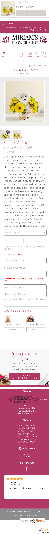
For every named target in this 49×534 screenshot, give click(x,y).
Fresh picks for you (24, 361)
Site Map (34, 518)
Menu (4, 56)
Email (42, 66)
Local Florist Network (19, 518)
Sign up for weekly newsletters (24, 376)
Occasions (12, 62)
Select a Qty (9, 240)
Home (5, 62)
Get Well (21, 62)
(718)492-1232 (12, 23)
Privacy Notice (31, 515)
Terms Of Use (17, 515)
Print (32, 66)
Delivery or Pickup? (13, 254)
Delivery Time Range (15, 268)
